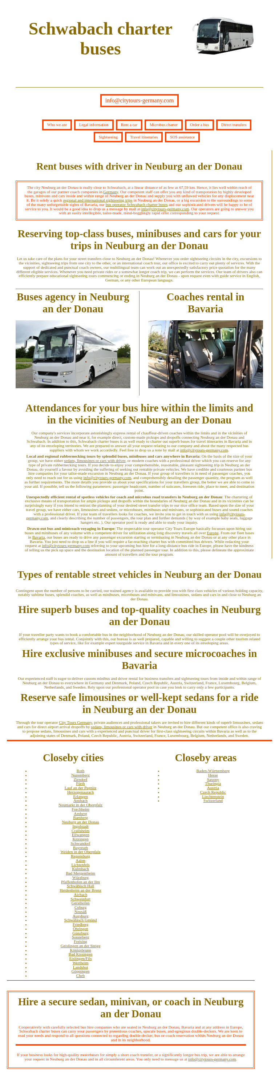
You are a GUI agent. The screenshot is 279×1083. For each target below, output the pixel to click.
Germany (110, 192)
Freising (80, 941)
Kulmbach (80, 869)
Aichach (80, 894)
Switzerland (213, 800)
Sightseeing (108, 137)
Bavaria (38, 537)
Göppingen (81, 971)
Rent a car (129, 124)
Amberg (80, 813)
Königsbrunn (80, 950)
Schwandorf (80, 843)
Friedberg (80, 924)
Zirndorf (81, 779)
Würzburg (80, 877)
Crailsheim (80, 830)
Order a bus (199, 124)
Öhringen (80, 928)
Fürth (80, 783)
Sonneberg (80, 937)
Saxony (213, 779)
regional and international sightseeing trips (98, 200)
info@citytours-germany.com (139, 100)
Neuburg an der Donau (80, 822)
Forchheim (80, 809)
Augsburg (81, 916)
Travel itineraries (144, 137)
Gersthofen (81, 903)
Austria (213, 788)
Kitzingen (81, 839)
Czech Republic (213, 792)
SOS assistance (182, 137)
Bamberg (80, 817)
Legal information (94, 124)
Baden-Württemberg (213, 770)
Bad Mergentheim (80, 873)
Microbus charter (164, 124)
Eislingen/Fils (80, 958)
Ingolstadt (80, 826)
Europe (212, 533)
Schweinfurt (80, 899)
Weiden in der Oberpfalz (81, 851)
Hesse (213, 775)
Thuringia (213, 783)
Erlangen (80, 796)
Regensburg (80, 856)
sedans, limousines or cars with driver (94, 460)
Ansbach (80, 800)
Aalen (80, 860)
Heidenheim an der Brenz (80, 890)
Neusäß (80, 911)
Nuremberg (80, 775)
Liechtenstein (213, 796)
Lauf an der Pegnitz (81, 788)
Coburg (80, 907)
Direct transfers (233, 124)
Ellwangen (80, 834)
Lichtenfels (80, 865)
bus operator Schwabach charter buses (137, 204)
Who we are (57, 124)
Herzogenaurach (80, 792)
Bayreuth (80, 847)
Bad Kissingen (81, 954)
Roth (81, 770)
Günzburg (80, 933)
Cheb (80, 975)
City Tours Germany (75, 722)
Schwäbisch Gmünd (80, 920)
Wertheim (81, 963)
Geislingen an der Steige (81, 946)
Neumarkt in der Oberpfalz (80, 805)
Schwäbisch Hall (80, 886)
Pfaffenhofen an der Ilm (80, 882)
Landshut (80, 967)
